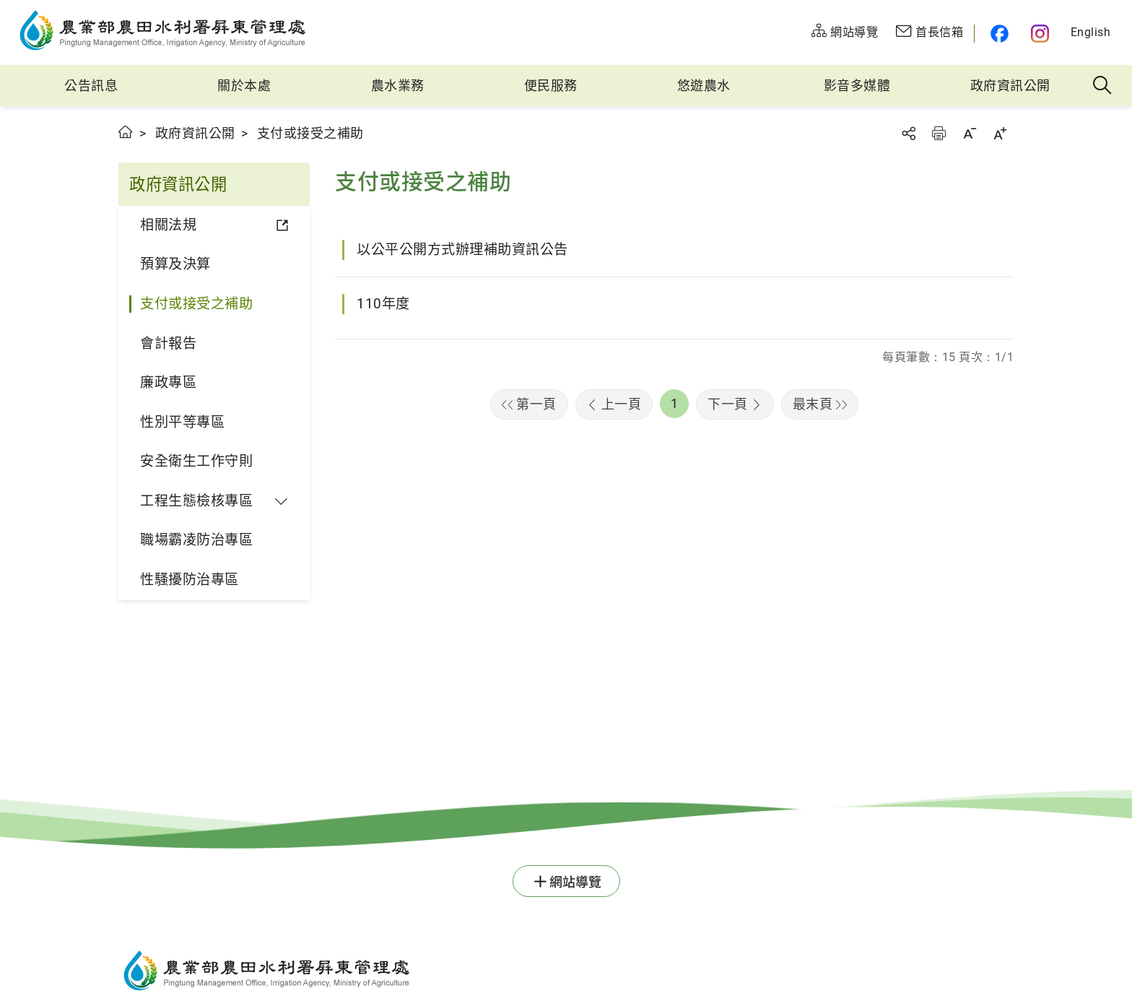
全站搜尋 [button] (1102, 86)
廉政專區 (168, 382)
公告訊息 (91, 85)
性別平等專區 (182, 422)
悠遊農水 (704, 85)
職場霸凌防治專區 (196, 540)
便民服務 (551, 85)
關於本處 (244, 85)
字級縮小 (969, 133)
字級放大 (1000, 133)
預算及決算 (175, 264)
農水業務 (398, 85)
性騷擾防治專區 (189, 579)
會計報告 (168, 343)
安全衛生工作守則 (196, 461)
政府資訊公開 (1010, 85)
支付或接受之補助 (196, 303)
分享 (908, 133)
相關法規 (168, 225)
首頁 (126, 132)
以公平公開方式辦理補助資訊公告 (462, 249)
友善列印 (938, 133)
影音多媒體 (857, 85)
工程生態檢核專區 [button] (196, 501)
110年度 (383, 303)
